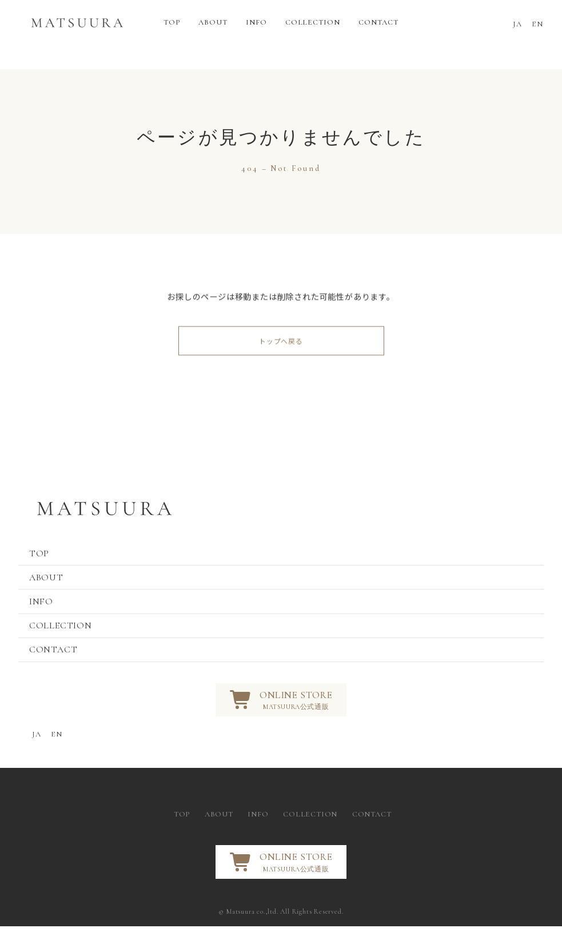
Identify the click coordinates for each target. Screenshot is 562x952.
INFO (44, 614)
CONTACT (56, 669)
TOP (42, 560)
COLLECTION (63, 641)
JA (518, 24)
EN (538, 24)
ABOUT (49, 587)
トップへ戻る (281, 344)
